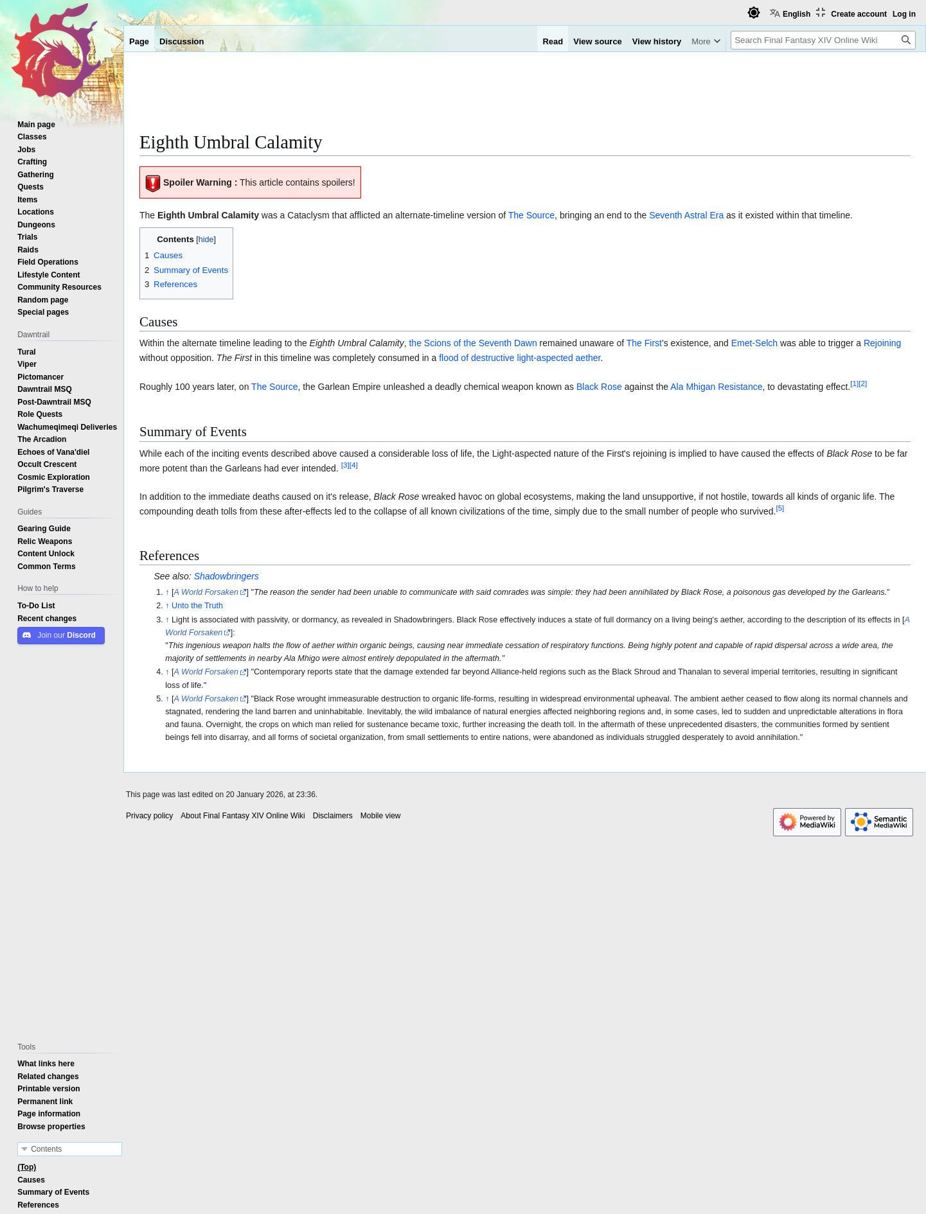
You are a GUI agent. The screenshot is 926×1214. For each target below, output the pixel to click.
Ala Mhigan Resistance (716, 387)
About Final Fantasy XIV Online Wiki (243, 815)
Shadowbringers (226, 576)
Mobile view (381, 815)
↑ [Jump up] (167, 592)
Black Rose (599, 387)
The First (644, 343)
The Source (531, 215)
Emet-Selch (754, 343)
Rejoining (882, 343)
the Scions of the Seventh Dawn (473, 343)
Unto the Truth (197, 605)
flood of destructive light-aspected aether (519, 358)
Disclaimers (333, 815)
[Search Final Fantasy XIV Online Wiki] (823, 40)
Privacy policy (149, 815)
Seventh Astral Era (686, 215)
